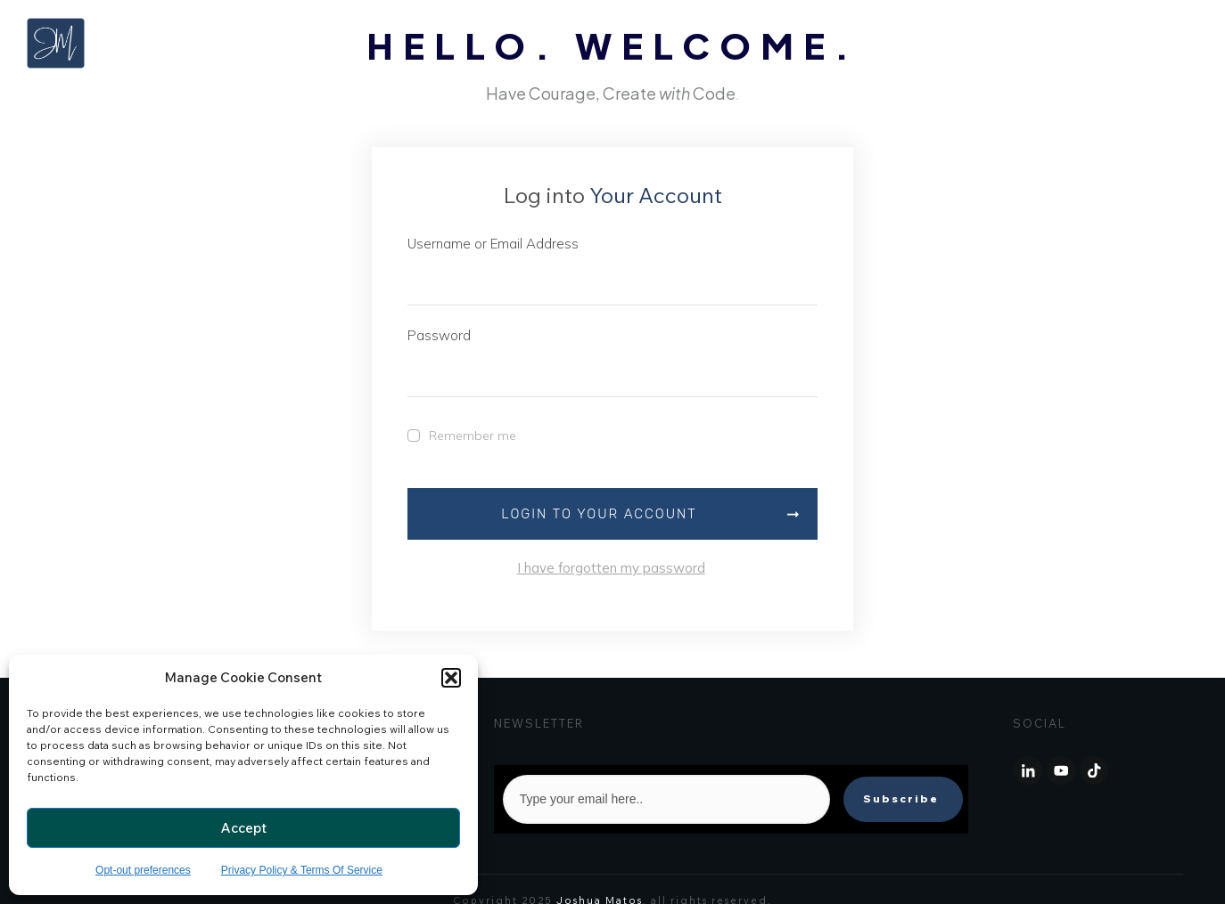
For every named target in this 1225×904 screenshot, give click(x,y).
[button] (451, 678)
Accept (244, 827)
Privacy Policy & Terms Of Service (301, 870)
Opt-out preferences (143, 870)
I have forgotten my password (611, 568)
